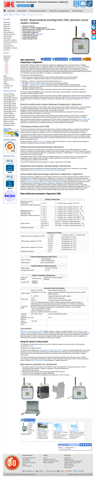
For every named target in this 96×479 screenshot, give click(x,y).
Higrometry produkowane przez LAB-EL (31, 331)
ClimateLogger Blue (9, 115)
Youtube (69, 471)
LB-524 (6, 64)
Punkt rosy (7, 88)
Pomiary (6, 53)
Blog (75, 471)
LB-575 (6, 70)
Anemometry (7, 38)
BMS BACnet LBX (9, 125)
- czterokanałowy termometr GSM (35, 84)
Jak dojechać (26, 459)
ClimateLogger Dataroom (11, 107)
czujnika (31, 346)
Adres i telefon (26, 461)
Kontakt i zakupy (77, 11)
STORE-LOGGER (8, 113)
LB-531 (6, 65)
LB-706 (6, 72)
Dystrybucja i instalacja (29, 462)
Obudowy (6, 50)
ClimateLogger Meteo (10, 105)
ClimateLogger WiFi (9, 96)
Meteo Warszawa (50, 471)
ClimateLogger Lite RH (10, 111)
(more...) (7, 74)
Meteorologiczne (8, 32)
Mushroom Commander (10, 119)
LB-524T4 (68, 97)
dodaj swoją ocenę (65, 449)
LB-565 (6, 68)
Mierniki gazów (8, 36)
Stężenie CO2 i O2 (9, 80)
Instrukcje (47, 59)
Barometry (7, 26)
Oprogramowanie (61, 59)
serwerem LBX (80, 66)
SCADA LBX (49, 132)
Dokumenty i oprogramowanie (59, 11)
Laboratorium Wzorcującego (53, 170)
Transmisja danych (9, 46)
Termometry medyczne (10, 40)
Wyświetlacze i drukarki (10, 48)
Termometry (7, 22)
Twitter (81, 471)
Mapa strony (68, 467)
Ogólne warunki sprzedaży (50, 461)
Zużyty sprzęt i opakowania (72, 462)
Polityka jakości (68, 459)
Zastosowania (21, 11)
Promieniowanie (8, 86)
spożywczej (31, 180)
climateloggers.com (28, 471)
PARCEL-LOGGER (9, 121)
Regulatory (7, 30)
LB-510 (6, 61)
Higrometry (7, 24)
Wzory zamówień (48, 462)
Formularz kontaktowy (28, 458)
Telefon (76, 7)
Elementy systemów (9, 123)
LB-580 (6, 71)
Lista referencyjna (69, 466)
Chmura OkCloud (9, 94)
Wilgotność (7, 58)
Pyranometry (7, 44)
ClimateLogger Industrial (10, 98)
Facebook (60, 471)
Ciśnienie (6, 60)
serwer (38, 34)
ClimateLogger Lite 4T (10, 109)
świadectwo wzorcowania (35, 170)
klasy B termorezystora (37, 360)
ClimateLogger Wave (9, 102)
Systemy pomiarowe (10, 91)
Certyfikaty (67, 458)
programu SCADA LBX (83, 119)
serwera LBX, (42, 141)
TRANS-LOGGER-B (9, 117)
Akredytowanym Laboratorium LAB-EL (51, 350)
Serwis (24, 464)
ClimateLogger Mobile (10, 104)
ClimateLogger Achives (10, 100)
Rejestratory (7, 28)
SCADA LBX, (80, 158)
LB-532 (6, 67)
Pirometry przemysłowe (10, 42)
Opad (5, 82)
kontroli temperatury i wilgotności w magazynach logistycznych (44, 181)
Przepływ (6, 84)
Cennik (89, 7)
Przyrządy (11, 11)
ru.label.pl (39, 471)
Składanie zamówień (49, 459)
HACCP (85, 180)
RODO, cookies (68, 464)
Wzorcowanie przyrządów (37, 11)
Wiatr (5, 76)
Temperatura (7, 56)
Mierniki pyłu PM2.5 (9, 34)
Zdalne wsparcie (27, 466)
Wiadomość (83, 7)
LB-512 (6, 63)
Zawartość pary (8, 78)
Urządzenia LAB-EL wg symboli (73, 461)
